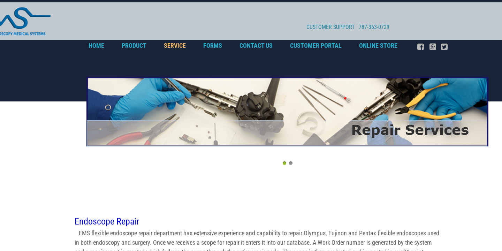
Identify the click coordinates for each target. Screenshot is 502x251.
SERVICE (175, 45)
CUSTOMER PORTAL (316, 45)
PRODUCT (134, 45)
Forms (212, 45)
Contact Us (256, 45)
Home (96, 45)
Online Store (378, 45)
